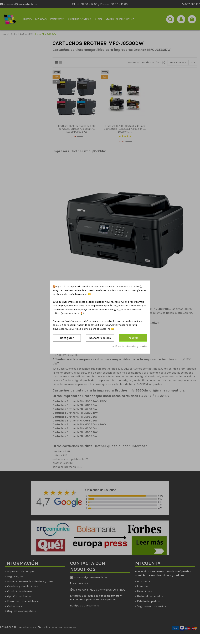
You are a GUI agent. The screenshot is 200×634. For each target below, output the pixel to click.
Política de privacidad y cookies (129, 346)
